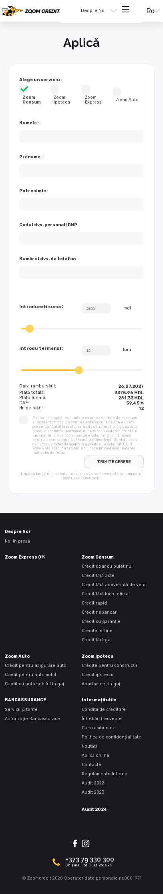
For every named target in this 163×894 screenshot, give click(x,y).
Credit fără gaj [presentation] (97, 640)
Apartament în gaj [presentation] (101, 683)
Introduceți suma (40, 307)
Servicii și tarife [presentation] (21, 709)
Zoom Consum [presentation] (98, 557)
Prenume (29, 157)
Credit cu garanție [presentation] (101, 621)
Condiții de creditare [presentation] (104, 709)
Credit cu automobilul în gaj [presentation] (34, 683)
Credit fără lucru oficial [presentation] (106, 594)
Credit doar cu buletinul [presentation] (107, 566)
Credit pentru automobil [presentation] (30, 674)
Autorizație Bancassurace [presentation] (32, 718)
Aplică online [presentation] (95, 755)
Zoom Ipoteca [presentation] (97, 656)
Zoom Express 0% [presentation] (25, 557)
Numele (28, 123)
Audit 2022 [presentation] (93, 783)
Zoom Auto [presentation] (17, 656)
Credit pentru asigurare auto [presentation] (35, 665)
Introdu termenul (40, 348)
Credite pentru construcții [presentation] (109, 665)
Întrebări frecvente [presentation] (102, 718)
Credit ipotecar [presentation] (98, 674)
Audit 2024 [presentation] (94, 809)
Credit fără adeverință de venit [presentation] (114, 584)
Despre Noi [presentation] (93, 10)
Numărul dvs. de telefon (47, 259)
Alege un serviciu (39, 80)
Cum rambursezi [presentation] (99, 727)
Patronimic (32, 191)
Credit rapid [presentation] (94, 603)
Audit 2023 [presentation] (93, 792)
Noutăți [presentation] (89, 746)
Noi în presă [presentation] (17, 541)
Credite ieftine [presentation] (97, 630)
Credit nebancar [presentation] (99, 612)
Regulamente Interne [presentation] (104, 773)
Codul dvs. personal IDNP (48, 225)
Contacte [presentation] (91, 764)
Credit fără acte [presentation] (98, 575)
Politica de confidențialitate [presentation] (111, 737)
